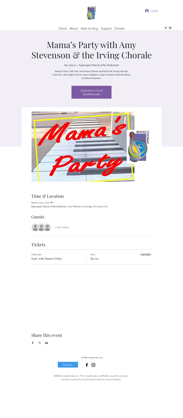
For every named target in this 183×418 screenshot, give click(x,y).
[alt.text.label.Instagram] (170, 27)
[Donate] (68, 365)
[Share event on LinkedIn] (46, 343)
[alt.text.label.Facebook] (165, 27)
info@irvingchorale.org (92, 357)
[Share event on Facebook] (32, 343)
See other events (91, 93)
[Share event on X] (39, 343)
